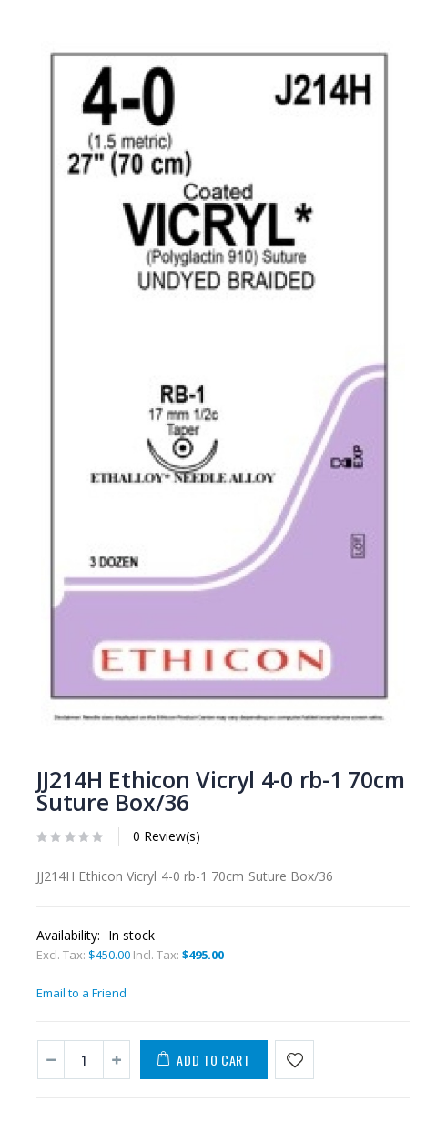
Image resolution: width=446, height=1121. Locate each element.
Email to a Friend (81, 993)
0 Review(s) (166, 836)
